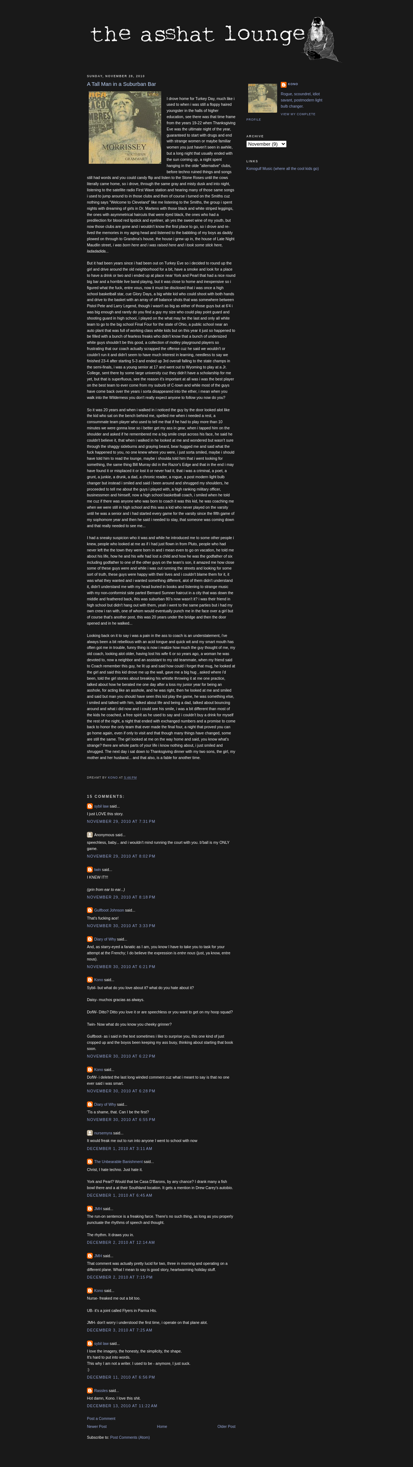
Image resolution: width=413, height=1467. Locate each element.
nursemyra (103, 1133)
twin (97, 869)
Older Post (226, 1426)
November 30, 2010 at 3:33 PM (121, 926)
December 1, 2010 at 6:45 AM (120, 1195)
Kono (98, 980)
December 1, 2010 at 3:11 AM (120, 1148)
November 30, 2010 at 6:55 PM (121, 1119)
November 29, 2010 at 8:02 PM (121, 856)
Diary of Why (105, 939)
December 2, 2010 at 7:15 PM (120, 1277)
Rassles (101, 1390)
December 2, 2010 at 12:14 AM (121, 1242)
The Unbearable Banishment (118, 1161)
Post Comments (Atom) (130, 1437)
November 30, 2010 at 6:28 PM (121, 1091)
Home (162, 1426)
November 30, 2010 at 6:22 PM (121, 1056)
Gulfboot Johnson (109, 910)
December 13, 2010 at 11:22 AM (122, 1406)
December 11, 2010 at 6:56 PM (121, 1377)
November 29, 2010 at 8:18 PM (121, 897)
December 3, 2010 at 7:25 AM (120, 1330)
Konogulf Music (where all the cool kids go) (282, 168)
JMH (98, 1208)
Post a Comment (101, 1418)
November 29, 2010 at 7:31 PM (121, 821)
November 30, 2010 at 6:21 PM (121, 966)
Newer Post (97, 1426)
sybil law (101, 806)
